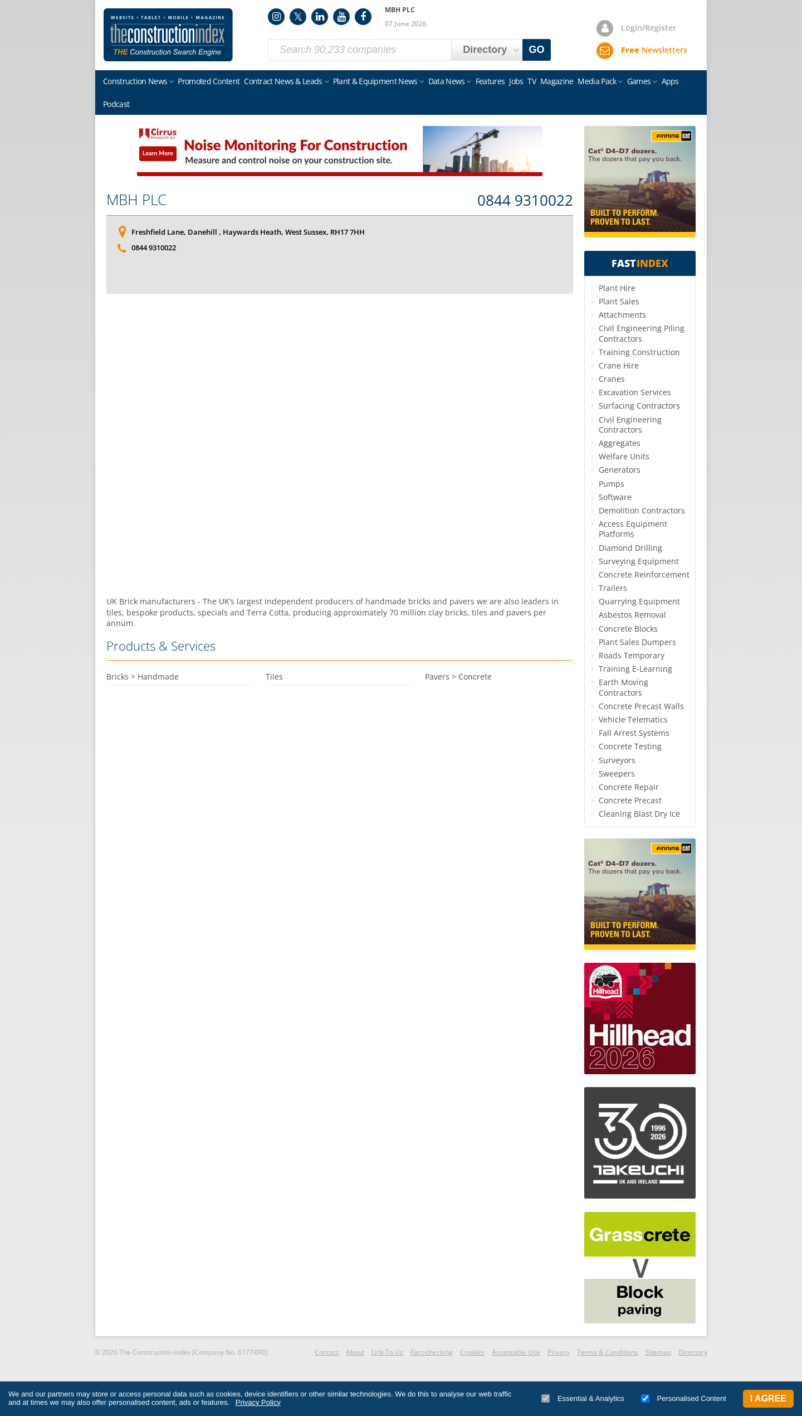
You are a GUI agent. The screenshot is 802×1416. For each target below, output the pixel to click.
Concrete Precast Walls (641, 706)
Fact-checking (431, 1352)
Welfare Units (624, 456)
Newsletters (654, 50)
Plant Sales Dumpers (637, 642)
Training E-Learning (635, 668)
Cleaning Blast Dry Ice (639, 813)
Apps (670, 81)
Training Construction (639, 352)
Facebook (363, 16)
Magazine (556, 81)
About (355, 1352)
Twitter (298, 16)
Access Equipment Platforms (633, 528)
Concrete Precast (630, 800)
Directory (692, 1352)
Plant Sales (619, 301)
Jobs (516, 81)
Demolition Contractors (642, 510)
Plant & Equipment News (375, 81)
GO (537, 49)
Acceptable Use (516, 1352)
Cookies (472, 1352)
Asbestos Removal (632, 614)
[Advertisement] (339, 445)
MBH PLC (136, 200)
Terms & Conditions (607, 1352)
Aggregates (619, 443)
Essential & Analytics (582, 1398)
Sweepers (617, 773)
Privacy (558, 1352)
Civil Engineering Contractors (630, 424)
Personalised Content (683, 1398)
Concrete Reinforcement (644, 574)
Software (615, 497)
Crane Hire (619, 365)
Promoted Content (208, 81)
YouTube (341, 16)
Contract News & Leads (283, 81)
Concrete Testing (630, 746)
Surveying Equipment (639, 561)
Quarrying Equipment (639, 601)
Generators (619, 469)
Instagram (276, 16)
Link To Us (387, 1352)
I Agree (768, 1398)
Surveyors (617, 760)
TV (531, 81)
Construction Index (168, 35)
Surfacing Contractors (639, 405)
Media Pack (597, 81)
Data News (446, 81)
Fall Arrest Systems (634, 733)
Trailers (613, 588)
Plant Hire (617, 288)
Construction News (135, 81)
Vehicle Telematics (633, 719)
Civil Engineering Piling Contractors (641, 333)
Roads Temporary (631, 655)
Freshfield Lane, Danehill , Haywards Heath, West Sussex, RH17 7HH (248, 232)
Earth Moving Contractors (623, 687)
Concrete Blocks (628, 628)
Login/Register (648, 27)
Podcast (116, 104)
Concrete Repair (629, 787)
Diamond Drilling (630, 547)
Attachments (622, 314)
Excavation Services (635, 392)
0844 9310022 (525, 200)
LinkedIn (319, 16)
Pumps (611, 483)
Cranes (612, 379)
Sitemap (658, 1352)
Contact (327, 1352)
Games (639, 81)
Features (490, 81)
